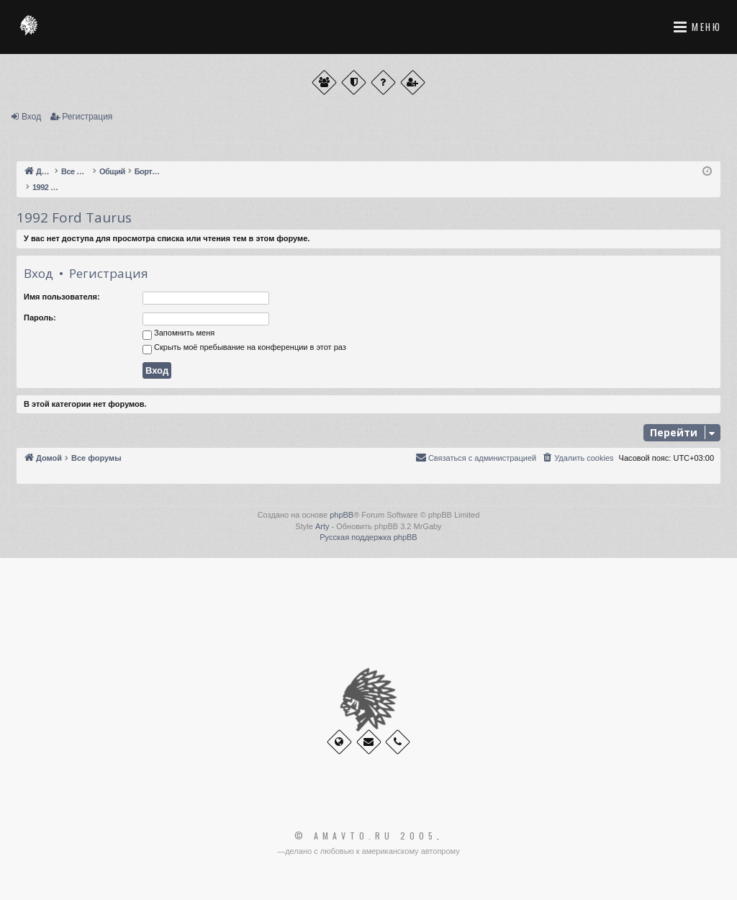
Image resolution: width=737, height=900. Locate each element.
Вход (31, 117)
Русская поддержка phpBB (368, 537)
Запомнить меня (178, 334)
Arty (322, 526)
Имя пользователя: (62, 296)
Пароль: (40, 317)
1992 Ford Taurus (74, 217)
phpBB (341, 514)
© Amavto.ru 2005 (365, 836)
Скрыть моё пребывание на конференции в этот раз (244, 348)
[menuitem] (577, 458)
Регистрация (87, 117)
